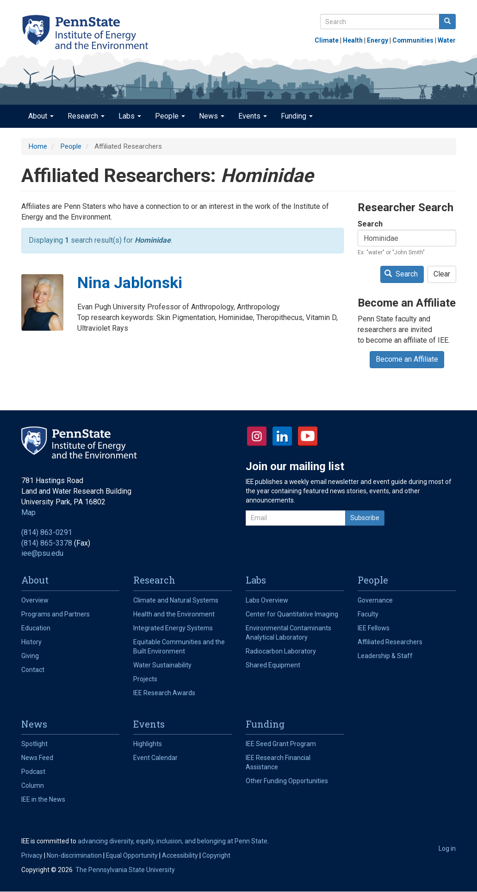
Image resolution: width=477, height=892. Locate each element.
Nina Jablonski (129, 282)
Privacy (32, 855)
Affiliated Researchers (390, 642)
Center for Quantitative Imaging (292, 614)
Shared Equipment (273, 665)
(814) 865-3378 (46, 543)
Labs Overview (267, 600)
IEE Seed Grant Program (281, 744)
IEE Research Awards (164, 693)
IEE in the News (43, 799)
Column (32, 785)
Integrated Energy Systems (173, 628)
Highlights (147, 744)
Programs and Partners (55, 614)
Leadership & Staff (385, 656)
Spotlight (34, 744)
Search (370, 224)
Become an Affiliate (407, 359)
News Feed (37, 757)
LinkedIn (282, 436)
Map (28, 512)
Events (252, 116)
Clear (442, 274)
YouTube (307, 436)
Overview (35, 600)
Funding (297, 116)
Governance (375, 600)
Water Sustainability (162, 665)
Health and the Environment (174, 614)
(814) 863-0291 (46, 532)
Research (86, 116)
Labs (129, 116)
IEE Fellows (374, 628)
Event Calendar (155, 757)
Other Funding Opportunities (287, 781)
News (211, 116)
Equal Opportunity (132, 855)
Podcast (33, 771)
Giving (30, 656)
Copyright (216, 855)
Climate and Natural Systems (175, 600)
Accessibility (180, 855)
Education (35, 628)
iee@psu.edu (42, 553)
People (170, 116)
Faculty (368, 614)
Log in (447, 848)
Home (37, 146)
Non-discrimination (74, 855)
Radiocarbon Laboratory (281, 651)
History (31, 642)
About (41, 116)
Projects (145, 679)
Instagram (256, 436)
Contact (32, 669)
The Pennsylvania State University (125, 869)
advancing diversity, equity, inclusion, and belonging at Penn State (172, 841)
